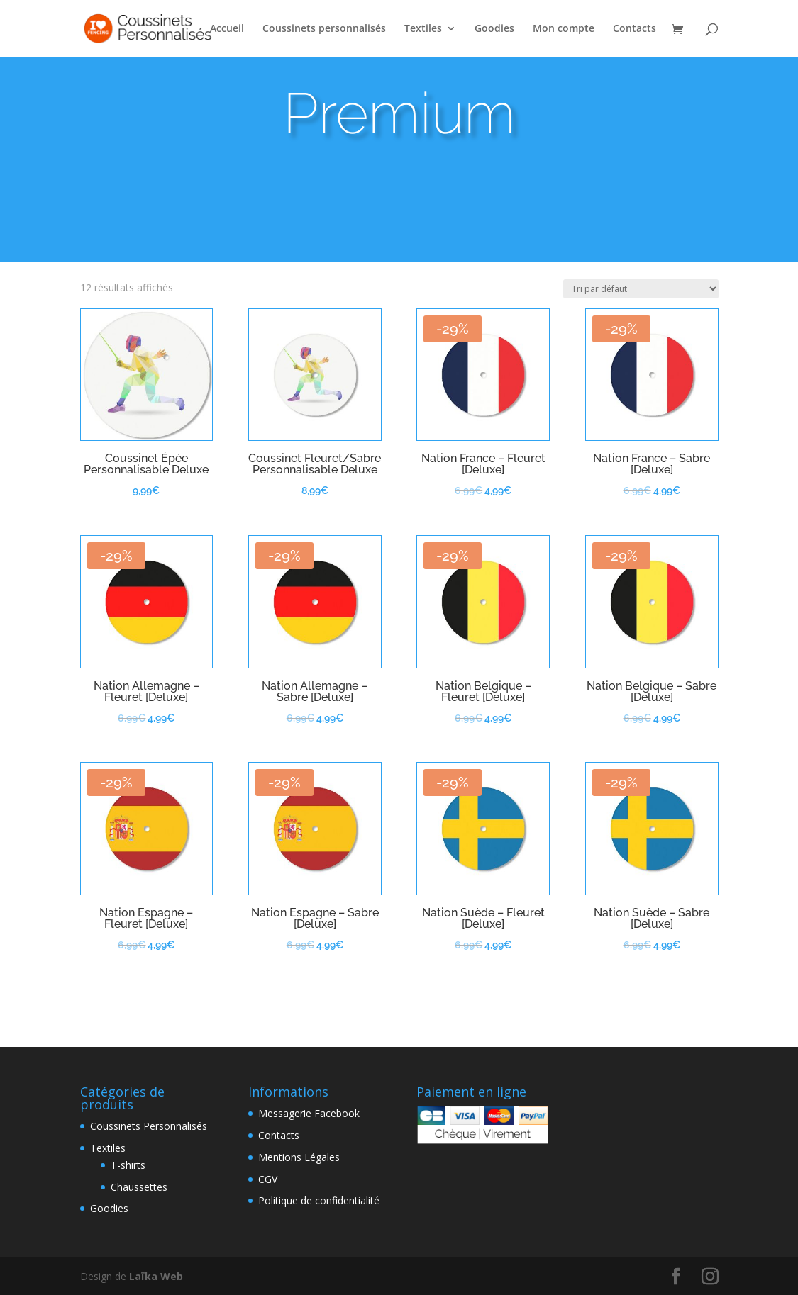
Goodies (494, 29)
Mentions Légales (299, 1157)
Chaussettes (139, 1187)
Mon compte (563, 29)
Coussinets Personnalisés (148, 1126)
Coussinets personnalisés (324, 29)
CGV (267, 1179)
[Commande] (641, 288)
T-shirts (128, 1165)
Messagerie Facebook (309, 1113)
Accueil (227, 29)
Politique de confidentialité (318, 1200)
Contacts (634, 29)
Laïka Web (156, 1276)
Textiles (423, 29)
